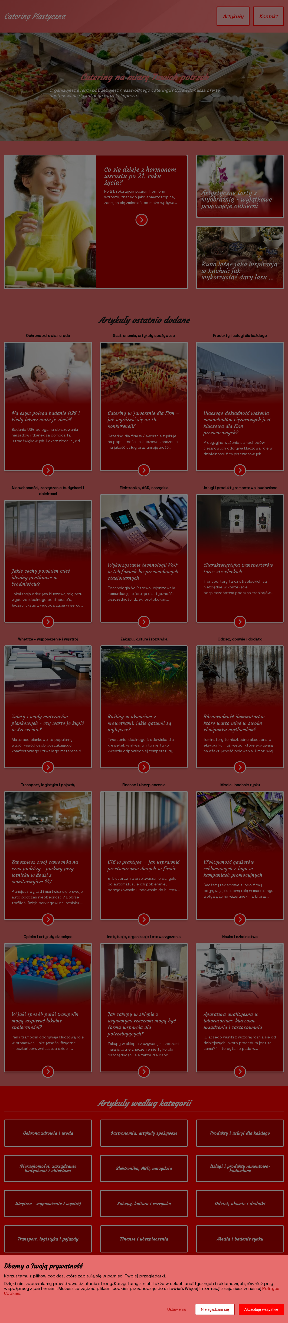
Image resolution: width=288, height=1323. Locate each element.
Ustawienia (176, 1309)
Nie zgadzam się (215, 1309)
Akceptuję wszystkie (261, 1309)
